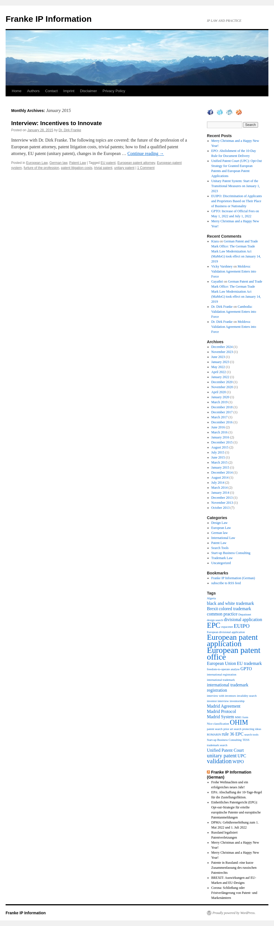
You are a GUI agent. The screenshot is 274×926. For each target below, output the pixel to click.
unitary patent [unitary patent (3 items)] (222, 755)
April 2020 (218, 392)
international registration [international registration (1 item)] (221, 674)
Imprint (68, 91)
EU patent (108, 163)
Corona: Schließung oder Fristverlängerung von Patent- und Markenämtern (234, 893)
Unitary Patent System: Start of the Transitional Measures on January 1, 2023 (235, 186)
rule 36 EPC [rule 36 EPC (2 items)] (232, 734)
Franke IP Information (49, 18)
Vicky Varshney (222, 266)
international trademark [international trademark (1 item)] (221, 679)
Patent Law (77, 163)
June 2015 (218, 457)
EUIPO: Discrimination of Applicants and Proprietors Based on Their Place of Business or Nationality (236, 201)
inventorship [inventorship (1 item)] (237, 701)
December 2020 (222, 382)
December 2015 (222, 442)
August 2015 (220, 447)
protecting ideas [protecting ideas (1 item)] (251, 729)
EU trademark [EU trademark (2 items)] (249, 663)
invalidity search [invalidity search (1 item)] (247, 695)
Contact (51, 91)
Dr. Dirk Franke (70, 130)
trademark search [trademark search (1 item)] (217, 745)
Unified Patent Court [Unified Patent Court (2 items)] (225, 750)
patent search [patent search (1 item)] (215, 729)
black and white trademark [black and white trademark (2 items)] (230, 603)
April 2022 (218, 372)
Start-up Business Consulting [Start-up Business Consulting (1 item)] (224, 739)
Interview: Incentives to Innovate (56, 123)
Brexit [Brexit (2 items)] (212, 608)
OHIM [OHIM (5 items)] (239, 722)
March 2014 (219, 488)
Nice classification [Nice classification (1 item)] (218, 723)
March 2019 (219, 402)
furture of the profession (41, 168)
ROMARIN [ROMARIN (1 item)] (214, 734)
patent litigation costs (76, 168)
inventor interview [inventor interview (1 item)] (218, 701)
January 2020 (220, 397)
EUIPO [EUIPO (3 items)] (242, 626)
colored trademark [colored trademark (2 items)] (235, 608)
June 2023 (218, 357)
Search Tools (220, 548)
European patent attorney (136, 163)
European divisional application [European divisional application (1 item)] (226, 632)
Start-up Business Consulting (231, 553)
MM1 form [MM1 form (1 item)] (241, 717)
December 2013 (222, 498)
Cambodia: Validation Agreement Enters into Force (233, 312)
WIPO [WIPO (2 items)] (238, 761)
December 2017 (222, 412)
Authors (33, 91)
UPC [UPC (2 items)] (241, 755)
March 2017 (219, 417)
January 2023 (220, 362)
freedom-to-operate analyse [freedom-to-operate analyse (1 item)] (223, 669)
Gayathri (217, 281)
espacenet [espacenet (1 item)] (227, 626)
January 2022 (220, 377)
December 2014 (222, 472)
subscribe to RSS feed (226, 583)
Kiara (215, 241)
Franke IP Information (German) (233, 578)
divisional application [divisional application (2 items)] (243, 619)
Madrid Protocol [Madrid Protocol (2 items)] (221, 711)
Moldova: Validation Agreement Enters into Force (233, 271)
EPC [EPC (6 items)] (214, 625)
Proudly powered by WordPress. (234, 913)
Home (17, 91)
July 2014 (218, 483)
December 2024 (222, 347)
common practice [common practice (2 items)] (222, 614)
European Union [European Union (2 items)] (221, 663)
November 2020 (222, 387)
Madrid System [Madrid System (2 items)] (220, 716)
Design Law (219, 523)
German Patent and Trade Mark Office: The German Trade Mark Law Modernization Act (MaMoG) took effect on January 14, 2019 (236, 251)
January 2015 (220, 467)
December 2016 (222, 422)
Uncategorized (221, 563)
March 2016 (219, 432)
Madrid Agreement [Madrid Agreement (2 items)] (223, 706)
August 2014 (220, 477)
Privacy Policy (114, 91)
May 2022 (218, 367)
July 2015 (218, 452)
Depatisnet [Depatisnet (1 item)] (244, 614)
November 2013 (222, 503)
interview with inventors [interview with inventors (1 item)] (221, 695)
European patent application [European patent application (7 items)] (232, 640)
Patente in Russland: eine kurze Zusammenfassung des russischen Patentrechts (234, 868)
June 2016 (218, 427)
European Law (37, 163)
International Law (223, 538)
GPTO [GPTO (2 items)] (246, 668)
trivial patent (103, 168)
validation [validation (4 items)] (219, 761)
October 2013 (220, 508)
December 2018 (222, 407)
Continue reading (145, 153)
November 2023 (222, 352)
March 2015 (219, 462)
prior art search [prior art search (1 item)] (232, 729)
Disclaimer (88, 91)
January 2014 (220, 493)
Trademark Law (222, 558)
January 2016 (220, 437)
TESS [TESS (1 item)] (245, 739)
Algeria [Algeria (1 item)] (211, 598)
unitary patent (124, 168)
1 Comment (146, 168)
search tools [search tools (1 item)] (251, 734)
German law (58, 163)
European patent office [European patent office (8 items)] (233, 653)
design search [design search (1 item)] (215, 620)
